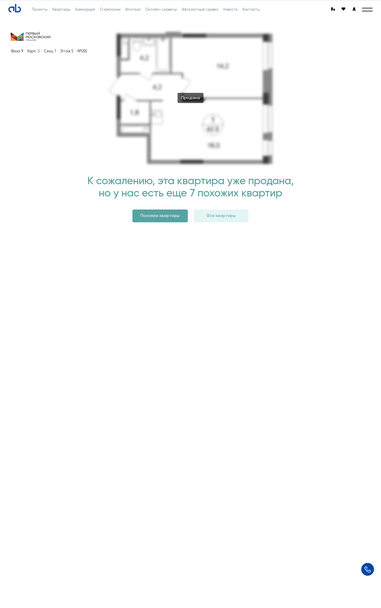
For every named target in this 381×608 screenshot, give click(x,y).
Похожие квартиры (159, 215)
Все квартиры (221, 215)
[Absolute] (14, 8)
